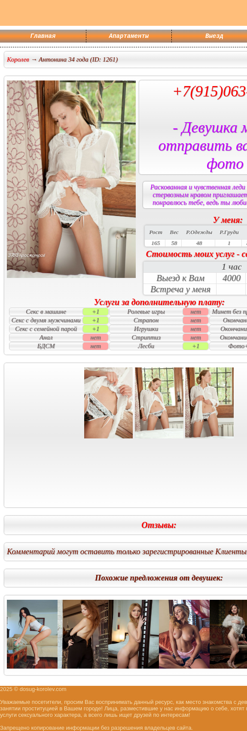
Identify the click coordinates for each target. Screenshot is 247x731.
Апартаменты (129, 37)
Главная (43, 37)
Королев (18, 59)
